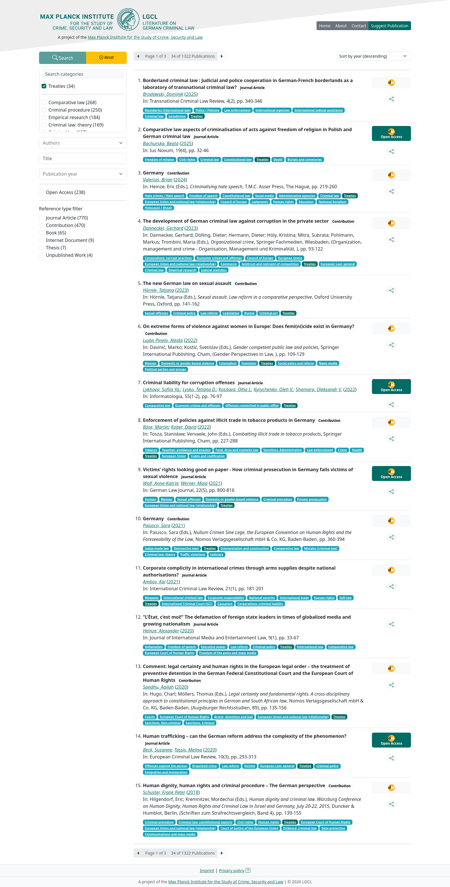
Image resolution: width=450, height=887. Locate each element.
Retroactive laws (186, 548)
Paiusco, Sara (156, 525)
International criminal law (183, 598)
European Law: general (338, 264)
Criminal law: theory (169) (76, 125)
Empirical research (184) (74, 117)
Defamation (154, 647)
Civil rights (187, 160)
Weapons (152, 598)
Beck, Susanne (157, 750)
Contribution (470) (65, 225)
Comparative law (157, 405)
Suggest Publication (389, 25)
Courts (150, 717)
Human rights (283, 202)
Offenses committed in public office (252, 405)
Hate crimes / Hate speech (164, 196)
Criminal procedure (277, 499)
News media (328, 363)
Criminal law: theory (160, 554)
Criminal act (268, 313)
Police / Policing (207, 110)
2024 (180, 179)
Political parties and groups (165, 369)
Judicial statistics (213, 270)
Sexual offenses (156, 313)
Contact (359, 25)
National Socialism (332, 202)
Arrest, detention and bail (233, 717)
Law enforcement (237, 110)
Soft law (346, 598)
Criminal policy (184, 313)
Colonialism (227, 363)
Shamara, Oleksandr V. (319, 389)
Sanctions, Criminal (200, 723)
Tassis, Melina (188, 750)
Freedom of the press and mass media (227, 653)
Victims (150, 499)
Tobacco (151, 450)
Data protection (333, 828)
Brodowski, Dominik (163, 94)
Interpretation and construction (245, 548)
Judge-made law (157, 548)
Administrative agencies (297, 196)
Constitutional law (237, 160)
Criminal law (154, 116)
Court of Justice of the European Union (249, 828)
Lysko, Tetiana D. (199, 389)
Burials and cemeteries (305, 160)
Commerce (229, 264)
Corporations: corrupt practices (168, 258)
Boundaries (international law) (168, 110)
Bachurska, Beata (161, 143)
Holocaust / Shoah (158, 208)
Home (325, 25)
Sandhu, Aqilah (158, 687)
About (341, 25)
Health (357, 450)
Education (306, 202)
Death (278, 160)
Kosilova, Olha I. (235, 389)
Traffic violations (192, 554)
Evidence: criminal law (300, 828)
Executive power (213, 647)
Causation (224, 604)
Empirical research (182, 270)
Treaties (197, 116)
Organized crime (204, 766)
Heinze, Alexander (161, 631)
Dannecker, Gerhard (163, 228)
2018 (193, 792)
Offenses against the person (166, 766)
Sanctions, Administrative (282, 450)
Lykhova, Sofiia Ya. (161, 389)
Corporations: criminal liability (260, 604)
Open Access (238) (65, 192)
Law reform (209, 313)
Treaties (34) (62, 86)
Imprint (207, 870)
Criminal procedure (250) (75, 110)
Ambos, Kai (154, 582)
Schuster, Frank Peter (164, 792)
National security (262, 598)
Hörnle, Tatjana (158, 290)
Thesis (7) (56, 247)
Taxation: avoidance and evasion (186, 450)
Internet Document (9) (70, 240)
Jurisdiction (177, 116)
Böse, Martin (155, 427)
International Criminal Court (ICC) (187, 604)
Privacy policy (232, 870)
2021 (215, 483)
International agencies (272, 110)
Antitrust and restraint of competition (270, 264)
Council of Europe (234, 202)
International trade (294, 598)
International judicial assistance (318, 110)
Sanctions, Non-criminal (163, 723)
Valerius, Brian (157, 179)
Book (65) (56, 233)
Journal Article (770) (67, 218)
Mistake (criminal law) (321, 548)
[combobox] (79, 142)
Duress (249, 313)
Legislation (231, 313)
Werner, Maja (194, 483)
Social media (264, 196)
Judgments (260, 202)
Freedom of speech (203, 196)
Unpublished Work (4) (69, 255)
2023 (191, 228)
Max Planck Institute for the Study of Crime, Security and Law (145, 37)
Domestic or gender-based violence (187, 363)
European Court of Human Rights (169, 653)
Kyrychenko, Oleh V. (273, 389)
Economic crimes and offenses (219, 258)
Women (150, 363)
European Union (290, 258)
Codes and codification (208, 456)
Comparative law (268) (72, 102)
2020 (187, 631)
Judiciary (216, 554)
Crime (342, 450)
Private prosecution (312, 499)
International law (310, 647)
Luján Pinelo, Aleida (163, 340)
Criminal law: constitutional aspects (205, 822)
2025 (191, 94)
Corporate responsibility (226, 598)
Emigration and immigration (166, 772)
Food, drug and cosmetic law (237, 450)
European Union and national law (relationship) (180, 202)
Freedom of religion (159, 160)
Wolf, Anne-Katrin (161, 483)
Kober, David (184, 427)
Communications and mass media (170, 834)
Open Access (391, 133)
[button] (106, 58)
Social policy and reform (296, 363)
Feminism (248, 363)
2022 (190, 340)
